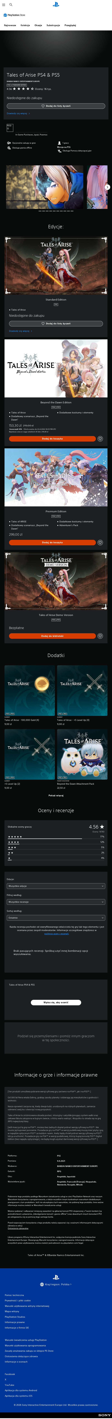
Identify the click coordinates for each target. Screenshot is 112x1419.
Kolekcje (25, 25)
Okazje (38, 25)
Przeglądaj (70, 25)
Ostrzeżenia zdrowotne (18, 1228)
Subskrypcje (53, 25)
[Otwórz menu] (3, 5)
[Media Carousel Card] (44, 187)
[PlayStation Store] (15, 14)
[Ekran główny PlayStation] (56, 4)
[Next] (107, 187)
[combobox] (56, 886)
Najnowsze (10, 25)
